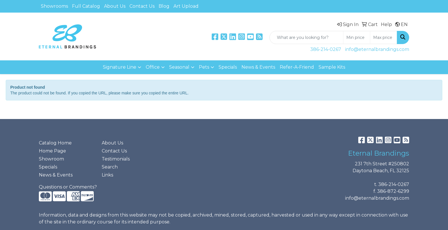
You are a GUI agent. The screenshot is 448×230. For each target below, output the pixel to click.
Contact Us (142, 6)
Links (107, 175)
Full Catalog (86, 6)
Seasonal (179, 67)
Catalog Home (55, 143)
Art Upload (186, 6)
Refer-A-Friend (297, 67)
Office (153, 67)
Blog (164, 6)
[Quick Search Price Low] (356, 37)
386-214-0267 (325, 49)
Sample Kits (332, 67)
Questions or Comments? (68, 187)
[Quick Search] (306, 37)
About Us (114, 6)
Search (110, 167)
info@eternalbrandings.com (377, 49)
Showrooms (54, 6)
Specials (228, 67)
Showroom (51, 159)
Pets (204, 67)
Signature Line (119, 67)
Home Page (52, 151)
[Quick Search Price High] (383, 37)
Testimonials (116, 159)
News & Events (258, 67)
